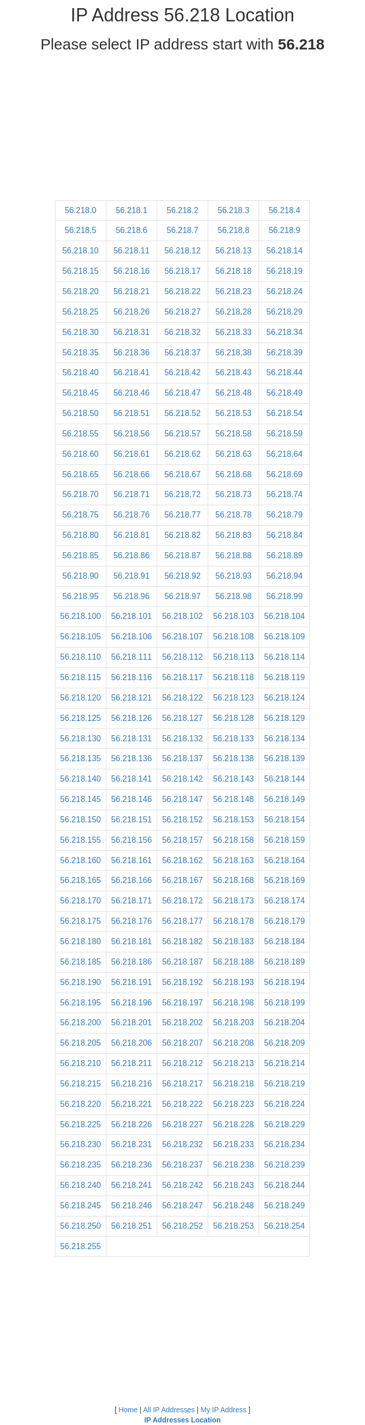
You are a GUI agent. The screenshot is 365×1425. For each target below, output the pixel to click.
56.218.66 (132, 474)
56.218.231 (131, 1144)
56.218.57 (182, 433)
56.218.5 (80, 230)
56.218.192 (182, 982)
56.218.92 (182, 576)
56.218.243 (233, 1185)
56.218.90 (81, 576)
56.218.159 (284, 840)
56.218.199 (284, 1002)
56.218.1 (131, 210)
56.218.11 (132, 250)
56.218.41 (132, 372)
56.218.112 (182, 657)
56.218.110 (80, 657)
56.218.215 (80, 1083)
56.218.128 (233, 718)
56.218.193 (233, 982)
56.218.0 (80, 210)
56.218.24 (284, 291)
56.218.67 (182, 474)
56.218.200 (80, 1022)
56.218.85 (81, 555)
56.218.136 (131, 758)
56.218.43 (233, 372)
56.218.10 (81, 250)
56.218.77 (182, 514)
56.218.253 (233, 1226)
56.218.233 (233, 1144)
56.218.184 (284, 941)
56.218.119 (284, 677)
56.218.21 (132, 291)
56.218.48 (233, 392)
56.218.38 (233, 352)
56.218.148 (233, 799)
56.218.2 (182, 210)
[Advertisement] (182, 129)
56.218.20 (81, 291)
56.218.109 (284, 636)
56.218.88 (233, 555)
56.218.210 (80, 1063)
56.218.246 (131, 1205)
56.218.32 (182, 332)
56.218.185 (80, 961)
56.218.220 (80, 1104)
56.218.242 (182, 1185)
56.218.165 (80, 880)
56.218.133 (233, 738)
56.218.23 (233, 291)
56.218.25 (81, 311)
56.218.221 (131, 1104)
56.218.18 (233, 271)
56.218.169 (284, 880)
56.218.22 (182, 291)
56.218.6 (131, 230)
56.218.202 (182, 1022)
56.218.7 (182, 230)
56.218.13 (233, 250)
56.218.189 (284, 961)
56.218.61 (132, 454)
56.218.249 (284, 1205)
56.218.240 (80, 1185)
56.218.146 (131, 799)
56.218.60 (81, 454)
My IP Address (223, 1410)
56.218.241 (131, 1185)
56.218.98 (233, 596)
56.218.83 (233, 535)
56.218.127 (182, 718)
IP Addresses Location (182, 1420)
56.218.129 (284, 718)
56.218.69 (284, 474)
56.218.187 (182, 961)
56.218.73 (233, 494)
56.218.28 (233, 311)
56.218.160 (80, 860)
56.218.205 (80, 1043)
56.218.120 (80, 697)
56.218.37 (182, 352)
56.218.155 (80, 840)
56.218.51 (132, 413)
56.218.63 (233, 454)
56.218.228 (233, 1124)
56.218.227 (182, 1124)
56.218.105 (80, 636)
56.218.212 (182, 1063)
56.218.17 (182, 271)
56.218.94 (284, 576)
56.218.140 (80, 778)
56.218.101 (131, 616)
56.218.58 (233, 433)
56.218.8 (233, 230)
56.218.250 (80, 1226)
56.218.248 (233, 1205)
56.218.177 (182, 921)
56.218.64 (284, 454)
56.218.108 (233, 636)
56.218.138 (233, 758)
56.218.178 (233, 921)
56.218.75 (81, 514)
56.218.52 (182, 413)
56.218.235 (80, 1164)
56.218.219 (284, 1083)
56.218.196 (131, 1002)
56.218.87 (182, 555)
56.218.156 (131, 840)
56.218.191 (131, 982)
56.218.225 (80, 1124)
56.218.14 (284, 250)
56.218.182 (182, 941)
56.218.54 (284, 413)
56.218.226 (131, 1124)
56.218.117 (182, 677)
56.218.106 (131, 636)
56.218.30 (81, 332)
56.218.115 (80, 677)
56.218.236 (131, 1164)
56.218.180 (80, 941)
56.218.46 (132, 392)
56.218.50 (81, 413)
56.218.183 (233, 941)
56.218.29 (284, 311)
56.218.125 (80, 718)
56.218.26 (132, 311)
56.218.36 (132, 352)
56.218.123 (233, 697)
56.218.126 (131, 718)
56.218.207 (182, 1043)
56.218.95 (81, 596)
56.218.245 (80, 1205)
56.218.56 (132, 433)
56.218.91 (132, 576)
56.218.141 (131, 778)
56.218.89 (284, 555)
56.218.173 (233, 900)
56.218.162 (182, 860)
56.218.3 (233, 210)
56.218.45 (81, 392)
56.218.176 (131, 921)
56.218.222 (182, 1104)
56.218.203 (233, 1022)
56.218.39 (284, 352)
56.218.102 (182, 616)
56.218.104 (284, 616)
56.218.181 (131, 941)
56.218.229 (284, 1124)
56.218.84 (284, 535)
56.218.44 (284, 372)
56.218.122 (182, 697)
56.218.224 (284, 1104)
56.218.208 (233, 1043)
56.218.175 (80, 921)
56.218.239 (284, 1164)
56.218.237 (182, 1164)
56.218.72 (182, 494)
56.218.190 (80, 982)
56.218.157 (182, 840)
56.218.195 (80, 1002)
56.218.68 (233, 474)
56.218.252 (182, 1226)
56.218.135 (80, 758)
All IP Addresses (169, 1410)
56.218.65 (81, 474)
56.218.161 (131, 860)
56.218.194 (284, 982)
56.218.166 (131, 880)
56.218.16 (132, 271)
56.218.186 (131, 961)
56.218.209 (284, 1043)
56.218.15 (81, 271)
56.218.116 (131, 677)
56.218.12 (182, 250)
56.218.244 (284, 1185)
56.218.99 (284, 596)
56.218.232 (182, 1144)
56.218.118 (233, 677)
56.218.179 (284, 921)
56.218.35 (81, 352)
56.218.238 (233, 1164)
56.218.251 (131, 1226)
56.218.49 (284, 392)
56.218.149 (284, 799)
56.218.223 (233, 1104)
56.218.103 (233, 616)
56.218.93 (233, 576)
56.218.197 (182, 1002)
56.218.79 (284, 514)
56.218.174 (284, 900)
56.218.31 (132, 332)
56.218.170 (80, 900)
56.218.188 (233, 961)
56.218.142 (182, 778)
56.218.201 (131, 1022)
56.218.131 (131, 738)
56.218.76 (132, 514)
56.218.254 (284, 1226)
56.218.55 (81, 433)
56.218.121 (131, 697)
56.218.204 (284, 1022)
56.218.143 (233, 778)
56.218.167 (182, 880)
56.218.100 (80, 616)
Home (128, 1410)
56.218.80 (81, 535)
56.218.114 (284, 657)
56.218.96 (132, 596)
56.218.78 (233, 514)
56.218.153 (233, 819)
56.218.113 (233, 657)
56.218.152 (182, 819)
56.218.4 (284, 210)
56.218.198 (233, 1002)
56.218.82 (182, 535)
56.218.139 (284, 758)
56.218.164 (284, 860)
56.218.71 (132, 494)
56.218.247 (182, 1205)
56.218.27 (182, 311)
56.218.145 (80, 799)
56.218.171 (131, 900)
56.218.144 (284, 778)
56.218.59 (284, 433)
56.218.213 (233, 1063)
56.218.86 (132, 555)
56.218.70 (81, 494)
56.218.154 (284, 819)
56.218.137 (182, 758)
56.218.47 (182, 392)
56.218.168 (233, 880)
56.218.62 (182, 454)
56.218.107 (182, 636)
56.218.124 (284, 697)
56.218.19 (284, 271)
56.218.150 (80, 819)
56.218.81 (132, 535)
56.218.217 (182, 1083)
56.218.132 (182, 738)
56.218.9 (284, 230)
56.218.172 (182, 900)
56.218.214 (284, 1063)
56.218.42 (182, 372)
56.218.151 (131, 819)
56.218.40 (81, 372)
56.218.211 (131, 1063)
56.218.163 (233, 860)
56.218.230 (80, 1144)
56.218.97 (182, 596)
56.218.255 (80, 1246)
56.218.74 (284, 494)
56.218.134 (284, 738)
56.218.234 (284, 1144)
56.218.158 (233, 840)
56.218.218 (233, 1083)
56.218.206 (131, 1043)
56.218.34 (284, 332)
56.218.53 (233, 413)
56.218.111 (131, 657)
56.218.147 (182, 799)
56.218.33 (233, 332)
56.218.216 (131, 1083)
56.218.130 (80, 738)
